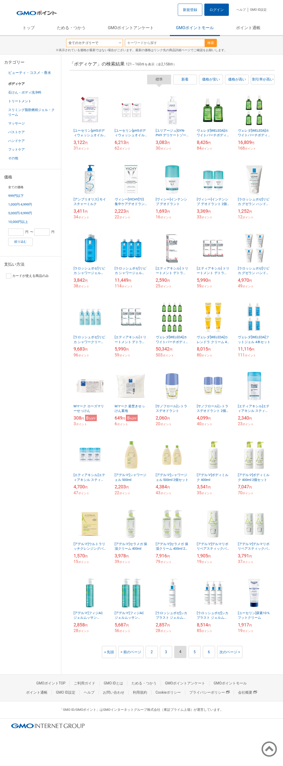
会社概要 (247, 692)
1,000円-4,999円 (20, 204)
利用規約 (140, 692)
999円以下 (16, 196)
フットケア (16, 149)
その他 (13, 158)
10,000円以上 (18, 222)
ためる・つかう (71, 27)
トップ (28, 27)
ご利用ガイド (84, 683)
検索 (210, 43)
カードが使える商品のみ (27, 275)
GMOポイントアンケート (131, 27)
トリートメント (19, 101)
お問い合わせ (113, 692)
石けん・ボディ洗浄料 (24, 92)
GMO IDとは (113, 683)
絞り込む (20, 241)
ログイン (216, 10)
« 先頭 (109, 652)
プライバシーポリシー (209, 692)
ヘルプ (241, 10)
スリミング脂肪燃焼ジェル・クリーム (31, 112)
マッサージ (16, 123)
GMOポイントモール (195, 27)
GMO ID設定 (258, 10)
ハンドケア (16, 141)
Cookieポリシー (168, 692)
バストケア (16, 132)
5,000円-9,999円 (20, 213)
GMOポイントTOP (50, 683)
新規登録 (190, 10)
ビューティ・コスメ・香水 (29, 73)
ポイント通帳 (248, 27)
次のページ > (229, 652)
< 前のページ (131, 652)
